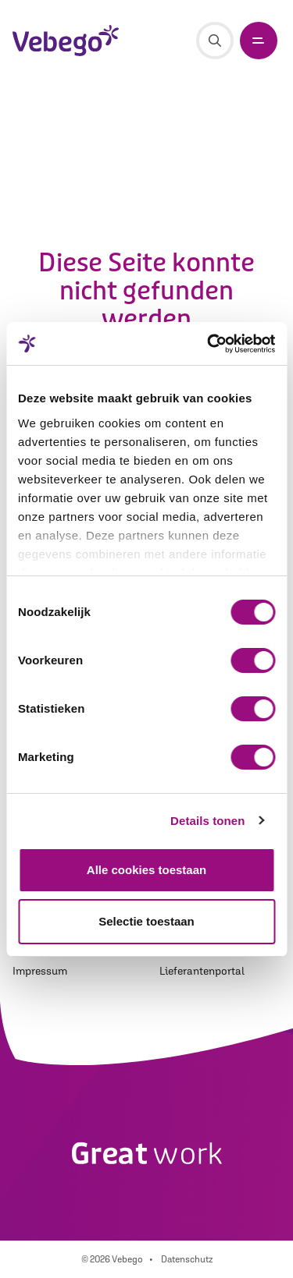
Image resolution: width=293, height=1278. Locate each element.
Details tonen (207, 820)
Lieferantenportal (202, 971)
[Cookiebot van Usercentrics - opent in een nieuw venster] (208, 344)
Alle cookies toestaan (146, 869)
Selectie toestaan (146, 921)
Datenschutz (187, 1259)
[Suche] (214, 40)
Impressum (40, 971)
